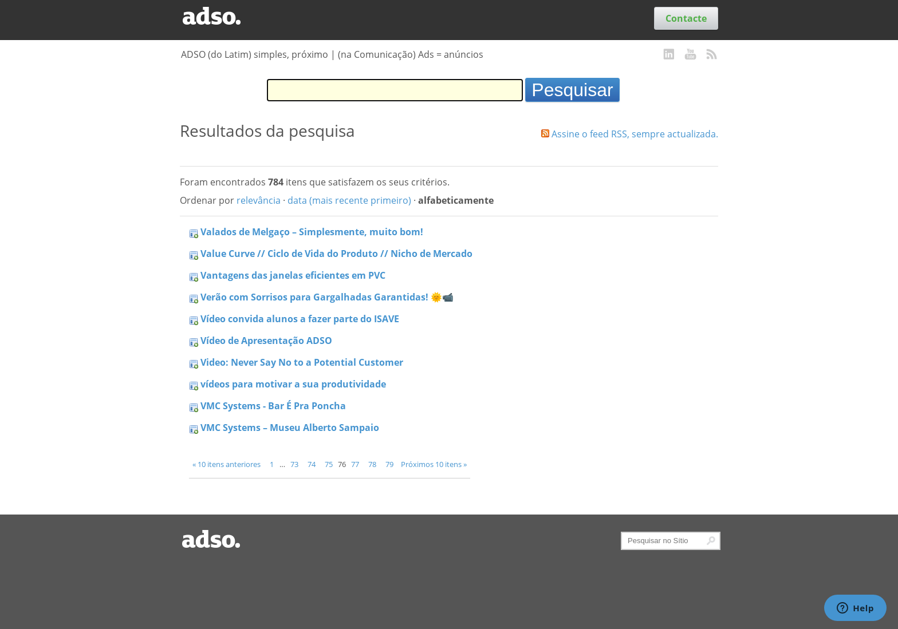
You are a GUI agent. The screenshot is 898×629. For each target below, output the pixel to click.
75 (329, 464)
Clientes (284, 18)
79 (389, 464)
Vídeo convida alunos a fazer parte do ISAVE (299, 318)
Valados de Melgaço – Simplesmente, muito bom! (311, 232)
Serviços (404, 18)
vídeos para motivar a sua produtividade (293, 384)
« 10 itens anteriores (226, 464)
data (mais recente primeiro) (349, 200)
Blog (318, 18)
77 (355, 464)
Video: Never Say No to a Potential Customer (301, 362)
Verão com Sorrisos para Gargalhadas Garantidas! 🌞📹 (327, 297)
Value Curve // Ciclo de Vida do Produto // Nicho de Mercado (336, 253)
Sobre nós (452, 18)
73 (294, 464)
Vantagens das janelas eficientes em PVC (292, 275)
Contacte (686, 18)
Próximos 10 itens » (434, 464)
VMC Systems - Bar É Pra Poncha (273, 405)
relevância (259, 200)
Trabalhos (357, 18)
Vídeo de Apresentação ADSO (266, 340)
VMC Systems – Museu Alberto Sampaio (289, 427)
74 (312, 464)
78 (372, 464)
